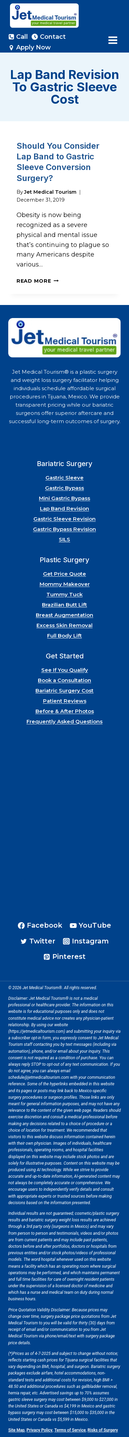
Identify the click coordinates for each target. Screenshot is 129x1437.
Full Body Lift (64, 635)
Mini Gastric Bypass (64, 498)
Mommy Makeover (65, 584)
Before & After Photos (64, 711)
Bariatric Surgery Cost (64, 690)
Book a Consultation (64, 680)
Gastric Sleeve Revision (64, 519)
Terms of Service (70, 1430)
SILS (64, 539)
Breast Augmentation (64, 615)
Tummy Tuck (64, 594)
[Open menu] (113, 40)
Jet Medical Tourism (50, 192)
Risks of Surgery (103, 1430)
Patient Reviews (64, 701)
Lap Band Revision (64, 508)
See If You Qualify (64, 670)
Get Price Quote (64, 573)
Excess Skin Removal (64, 625)
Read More (37, 281)
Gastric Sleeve (64, 477)
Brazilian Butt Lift (64, 604)
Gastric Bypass (64, 488)
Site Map (16, 1430)
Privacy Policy (39, 1430)
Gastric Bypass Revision (64, 529)
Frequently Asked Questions (64, 721)
